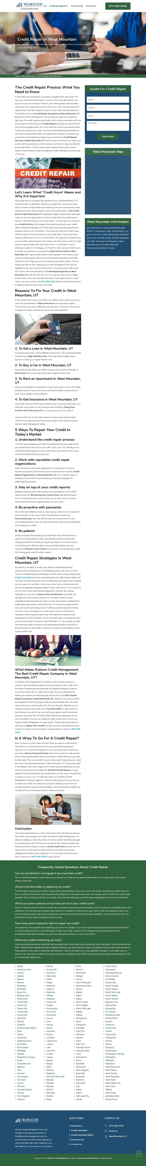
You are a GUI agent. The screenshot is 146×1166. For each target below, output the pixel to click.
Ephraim (21, 1067)
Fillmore (20, 1086)
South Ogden (112, 989)
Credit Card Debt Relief (82, 1135)
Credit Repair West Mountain (49, 76)
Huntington (52, 1008)
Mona (78, 966)
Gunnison (51, 973)
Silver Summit (112, 976)
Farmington (22, 1076)
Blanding (21, 986)
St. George (110, 1012)
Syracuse (110, 1025)
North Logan (82, 1002)
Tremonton (111, 1037)
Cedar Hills (22, 1008)
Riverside (80, 1076)
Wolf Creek (111, 1093)
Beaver (20, 979)
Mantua (50, 1070)
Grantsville (52, 969)
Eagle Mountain (24, 1041)
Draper (20, 1034)
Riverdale (80, 1073)
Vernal (108, 1044)
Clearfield (21, 1018)
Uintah (109, 1041)
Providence (81, 1057)
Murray (79, 989)
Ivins (49, 1021)
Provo (78, 1060)
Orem (78, 1021)
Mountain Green (83, 986)
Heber (49, 979)
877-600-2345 (118, 5)
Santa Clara (111, 966)
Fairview (21, 1073)
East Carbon (22, 1047)
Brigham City (23, 995)
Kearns (50, 1034)
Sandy (79, 1099)
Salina (79, 1093)
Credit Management (58, 6)
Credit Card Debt (79, 1130)
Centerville (22, 1015)
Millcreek (51, 1093)
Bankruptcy (76, 1126)
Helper (50, 982)
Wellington (111, 1057)
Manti (49, 1067)
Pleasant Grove (83, 1047)
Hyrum (50, 1018)
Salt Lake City (82, 1096)
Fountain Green (24, 1089)
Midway (50, 1086)
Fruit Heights (23, 1096)
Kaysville (51, 1031)
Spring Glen (111, 1005)
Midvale (50, 1083)
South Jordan (112, 986)
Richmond (81, 1067)
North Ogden (82, 1005)
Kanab (49, 1028)
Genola (50, 966)
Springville (110, 1008)
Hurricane (51, 1012)
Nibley (79, 999)
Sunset (109, 1021)
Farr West (21, 1080)
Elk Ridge (21, 1050)
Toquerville (111, 1034)
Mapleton (51, 1073)
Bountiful (21, 992)
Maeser (50, 1060)
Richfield (80, 1063)
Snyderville (111, 982)
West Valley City (113, 1083)
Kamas (50, 1025)
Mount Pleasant (83, 982)
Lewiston (51, 1050)
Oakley (79, 1012)
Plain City (80, 1044)
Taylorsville (111, 1028)
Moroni (79, 979)
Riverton (80, 1080)
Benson (20, 982)
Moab (49, 1099)
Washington (111, 1050)
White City (110, 1086)
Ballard (20, 976)
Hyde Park (51, 1015)
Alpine (20, 966)
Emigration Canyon (26, 1057)
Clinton (20, 1021)
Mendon (50, 1080)
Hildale (50, 995)
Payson (79, 1037)
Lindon (50, 1054)
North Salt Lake (83, 1008)
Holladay (51, 999)
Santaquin (110, 969)
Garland (20, 1099)
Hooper (50, 1005)
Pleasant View (82, 1050)
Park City (80, 1031)
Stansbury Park (113, 1015)
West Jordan (111, 1073)
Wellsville (110, 1060)
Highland (51, 992)
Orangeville (81, 1018)
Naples (79, 992)
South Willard (112, 999)
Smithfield (110, 979)
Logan (49, 1057)
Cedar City (22, 1005)
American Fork (24, 969)
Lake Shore (52, 1041)
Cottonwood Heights (27, 1028)
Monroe (79, 969)
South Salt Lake (113, 992)
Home (44, 6)
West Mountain (28, 76)
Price (78, 1054)
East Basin (22, 1044)
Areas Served (77, 6)
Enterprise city (24, 1063)
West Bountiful (113, 1067)
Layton (50, 1044)
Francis (20, 1093)
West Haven (111, 1070)
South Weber (112, 995)
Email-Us (113, 1131)
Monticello (81, 973)
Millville (50, 1096)
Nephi (78, 995)
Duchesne (22, 1037)
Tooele (109, 1031)
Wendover (110, 1063)
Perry (78, 1041)
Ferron (20, 1083)
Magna (50, 1063)
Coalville (21, 1025)
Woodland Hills (112, 1096)
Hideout (50, 989)
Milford (50, 1089)
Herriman (51, 986)
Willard (109, 1089)
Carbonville (22, 999)
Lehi (49, 1047)
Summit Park (112, 1018)
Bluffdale (21, 989)
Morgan (79, 976)
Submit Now (108, 136)
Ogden (79, 1015)
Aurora (20, 973)
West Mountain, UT (118, 1136)
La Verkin (51, 1037)
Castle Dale (22, 1002)
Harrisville (51, 976)
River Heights (82, 1070)
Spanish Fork (112, 1002)
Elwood (20, 1054)
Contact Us (91, 6)
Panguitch (81, 1025)
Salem (79, 1089)
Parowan (80, 1034)
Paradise (80, 1028)
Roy (78, 1086)
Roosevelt (80, 1083)
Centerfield (22, 1012)
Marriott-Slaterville (55, 1076)
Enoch (20, 1060)
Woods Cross (111, 1099)
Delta (19, 1031)
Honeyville (51, 1002)
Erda (19, 1070)
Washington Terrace (115, 1054)
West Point (111, 1080)
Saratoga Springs (114, 973)
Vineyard (110, 1047)
